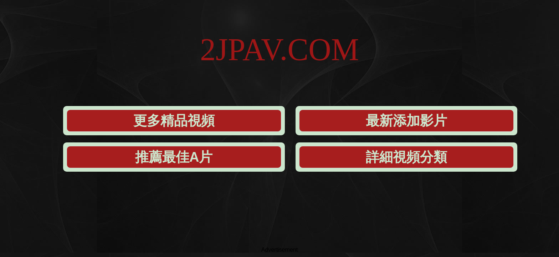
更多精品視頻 (142, 68)
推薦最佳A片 (336, 68)
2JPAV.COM (279, 28)
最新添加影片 (240, 68)
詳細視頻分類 (434, 68)
